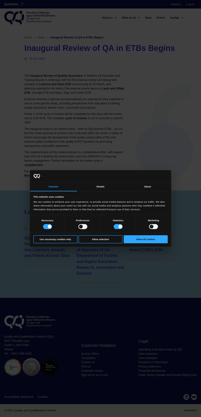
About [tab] (147, 186)
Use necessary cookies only (55, 239)
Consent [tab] (53, 186)
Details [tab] (100, 186)
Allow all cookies (145, 239)
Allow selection (100, 239)
